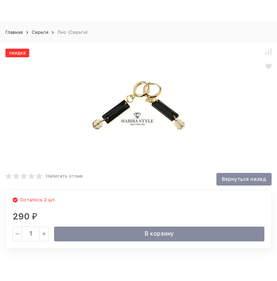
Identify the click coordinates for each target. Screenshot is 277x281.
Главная (14, 32)
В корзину (159, 233)
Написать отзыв (64, 176)
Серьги (40, 32)
